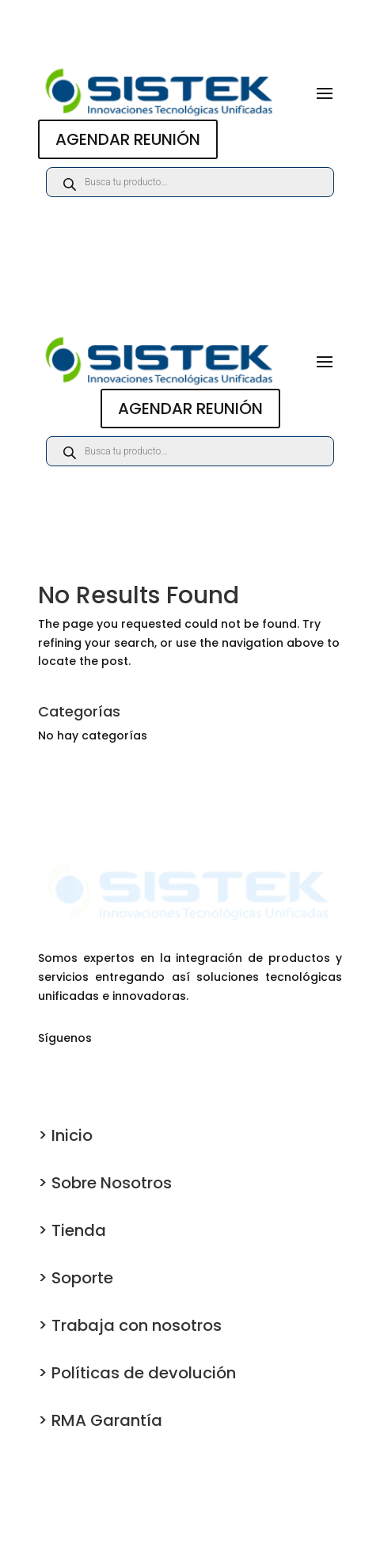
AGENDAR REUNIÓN (127, 139)
